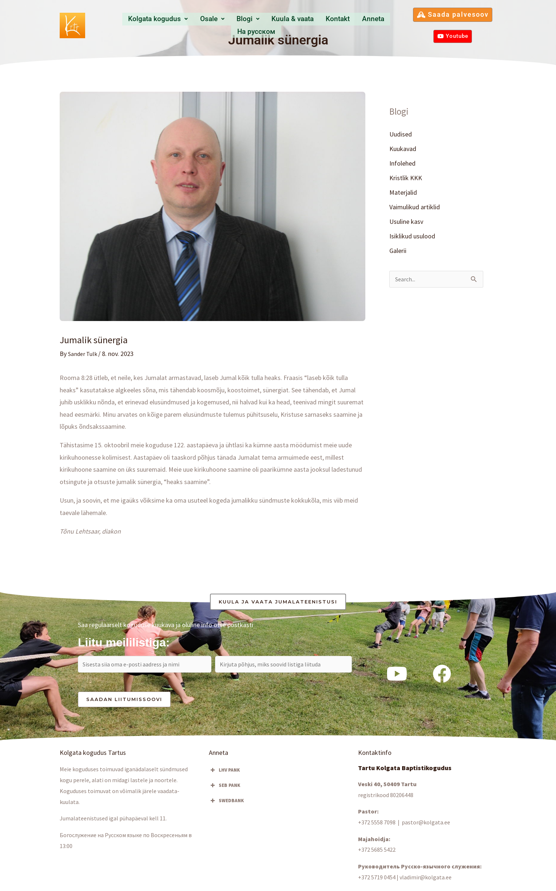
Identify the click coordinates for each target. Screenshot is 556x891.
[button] (143, 24)
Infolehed (402, 163)
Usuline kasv (406, 222)
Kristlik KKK (405, 178)
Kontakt (309, 24)
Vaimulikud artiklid (414, 207)
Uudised (400, 134)
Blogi (225, 24)
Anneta (341, 24)
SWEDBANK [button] (226, 803)
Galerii (397, 252)
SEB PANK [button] (224, 787)
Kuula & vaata (267, 24)
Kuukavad (402, 148)
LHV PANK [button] (224, 772)
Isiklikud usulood (412, 237)
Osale (194, 24)
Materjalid (403, 193)
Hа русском (380, 24)
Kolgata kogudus (143, 24)
